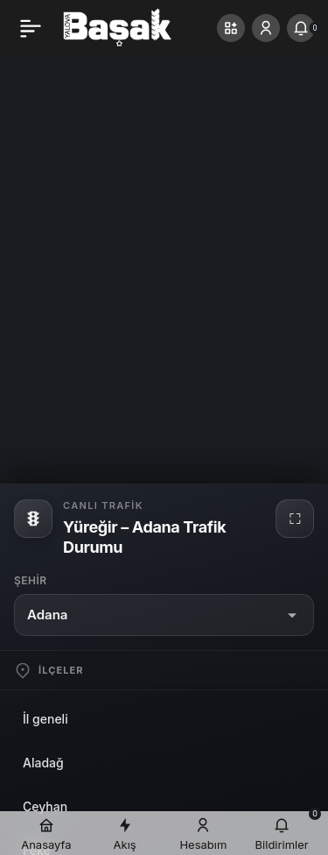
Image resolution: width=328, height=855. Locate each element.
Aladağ (43, 762)
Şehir (30, 580)
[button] (231, 28)
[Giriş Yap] (266, 28)
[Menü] (30, 28)
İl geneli (45, 718)
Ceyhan (45, 806)
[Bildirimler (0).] (301, 28)
